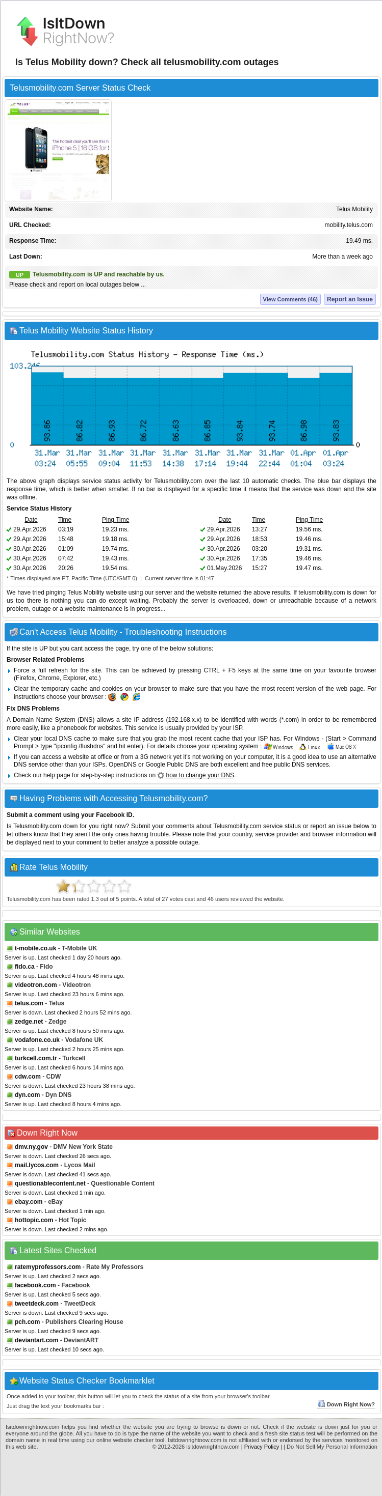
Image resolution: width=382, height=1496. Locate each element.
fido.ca (25, 966)
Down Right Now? (346, 1404)
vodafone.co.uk (37, 1039)
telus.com (29, 1003)
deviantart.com (36, 1340)
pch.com (27, 1321)
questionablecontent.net (50, 1183)
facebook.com (35, 1285)
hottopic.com (34, 1220)
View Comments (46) (290, 299)
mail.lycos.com (37, 1165)
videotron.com (36, 985)
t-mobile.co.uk (35, 948)
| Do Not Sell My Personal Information (330, 1447)
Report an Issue (350, 299)
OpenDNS (123, 764)
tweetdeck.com (37, 1303)
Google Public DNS (171, 764)
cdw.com (28, 1076)
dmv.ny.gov (31, 1146)
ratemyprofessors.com (48, 1267)
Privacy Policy (261, 1447)
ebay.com (28, 1201)
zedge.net (29, 1021)
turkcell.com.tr (36, 1058)
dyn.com (27, 1094)
